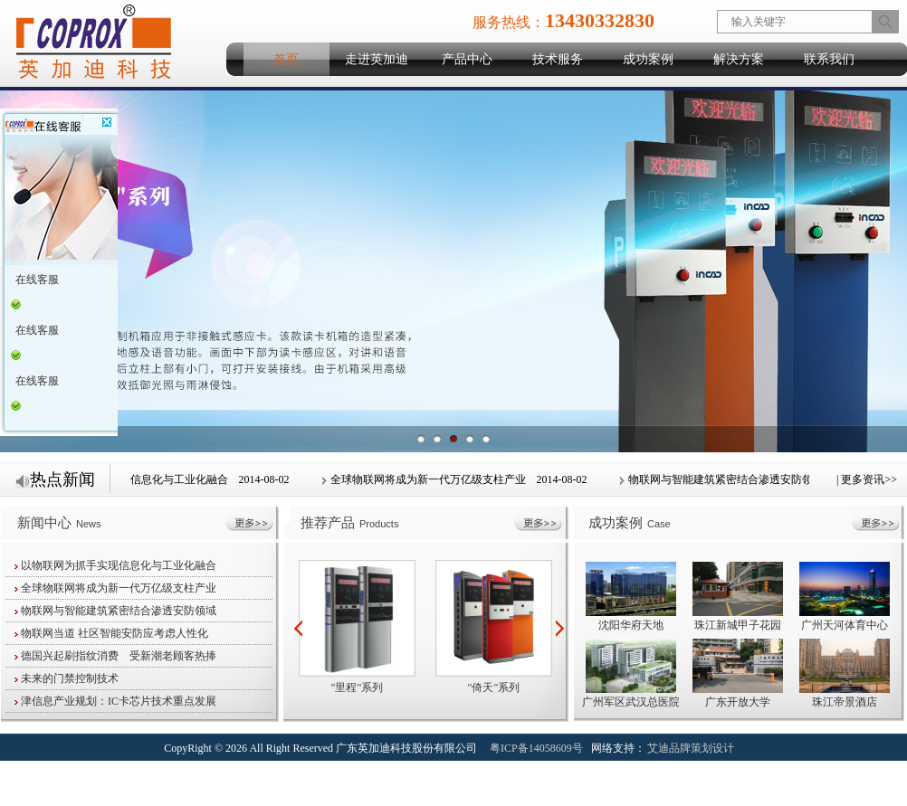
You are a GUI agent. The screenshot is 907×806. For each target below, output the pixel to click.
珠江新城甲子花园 (737, 625)
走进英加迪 (376, 59)
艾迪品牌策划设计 (690, 748)
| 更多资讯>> (866, 479)
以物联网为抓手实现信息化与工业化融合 (115, 565)
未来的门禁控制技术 (66, 678)
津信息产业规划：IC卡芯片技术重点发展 (115, 701)
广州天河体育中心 (844, 625)
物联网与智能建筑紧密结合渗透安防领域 (115, 610)
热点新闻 (55, 479)
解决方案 (738, 59)
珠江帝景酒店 (844, 702)
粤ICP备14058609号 (536, 748)
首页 (286, 59)
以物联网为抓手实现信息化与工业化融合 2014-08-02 (157, 479)
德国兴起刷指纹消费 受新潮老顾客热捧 (115, 656)
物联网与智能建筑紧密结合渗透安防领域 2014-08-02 (754, 479)
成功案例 (648, 59)
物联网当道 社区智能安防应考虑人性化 (111, 633)
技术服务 (557, 59)
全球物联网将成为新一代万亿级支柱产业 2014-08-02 (455, 479)
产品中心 (467, 59)
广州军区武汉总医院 (631, 702)
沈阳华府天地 (631, 625)
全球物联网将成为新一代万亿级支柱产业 (115, 588)
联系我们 (829, 59)
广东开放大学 (737, 702)
